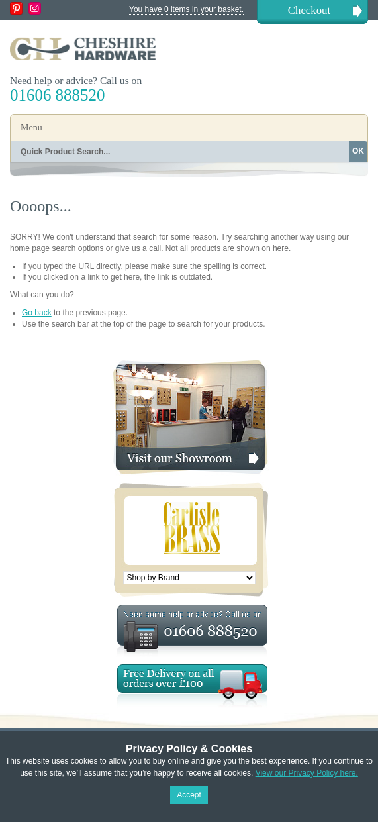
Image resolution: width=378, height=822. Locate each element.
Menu (31, 127)
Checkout (309, 10)
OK (358, 151)
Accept (189, 794)
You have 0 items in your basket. (186, 9)
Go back (37, 312)
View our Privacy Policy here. (307, 773)
